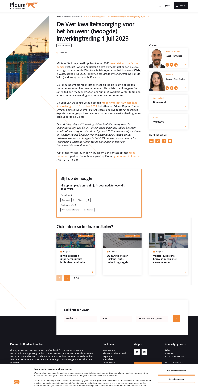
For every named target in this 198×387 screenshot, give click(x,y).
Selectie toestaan (176, 285)
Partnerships (109, 350)
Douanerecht (84, 236)
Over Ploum (109, 362)
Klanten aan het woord (114, 353)
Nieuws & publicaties (72, 16)
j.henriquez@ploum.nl (127, 156)
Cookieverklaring (179, 380)
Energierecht (177, 236)
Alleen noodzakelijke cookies (176, 294)
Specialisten (108, 359)
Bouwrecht (66, 200)
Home (58, 16)
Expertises (108, 356)
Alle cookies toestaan (176, 277)
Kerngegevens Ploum (101, 380)
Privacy (148, 380)
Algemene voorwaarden (128, 380)
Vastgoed (81, 200)
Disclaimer (161, 380)
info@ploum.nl (172, 365)
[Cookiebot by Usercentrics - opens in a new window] (16, 309)
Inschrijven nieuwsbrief (148, 364)
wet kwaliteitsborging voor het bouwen (77, 210)
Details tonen (139, 309)
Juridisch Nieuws (64, 45)
